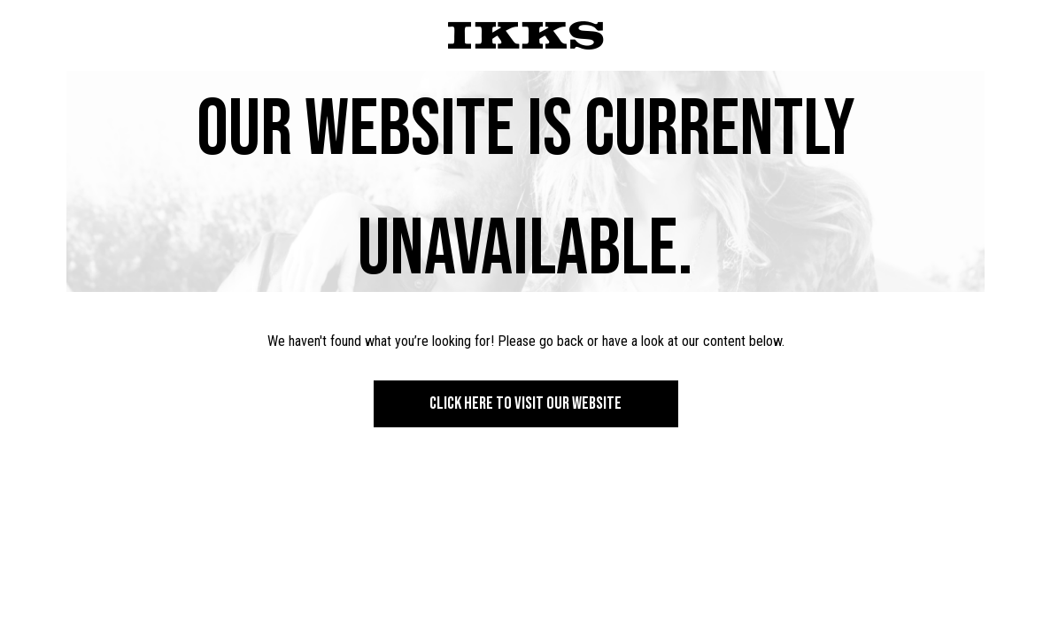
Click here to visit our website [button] (525, 403)
